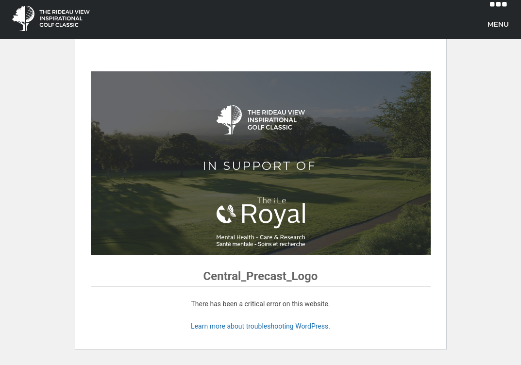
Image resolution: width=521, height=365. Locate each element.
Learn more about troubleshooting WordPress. (260, 326)
